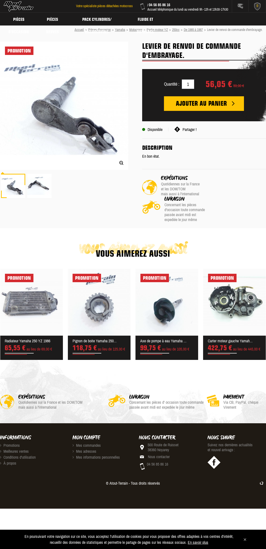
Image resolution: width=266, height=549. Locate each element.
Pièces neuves (53, 18)
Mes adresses (84, 432)
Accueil (79, 30)
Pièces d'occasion (19, 18)
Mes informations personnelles (96, 438)
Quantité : (171, 84)
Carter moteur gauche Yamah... (230, 322)
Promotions (10, 426)
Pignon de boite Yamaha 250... (95, 322)
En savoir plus (198, 542)
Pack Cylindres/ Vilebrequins (99, 18)
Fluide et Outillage (148, 18)
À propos (8, 444)
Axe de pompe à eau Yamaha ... (163, 322)
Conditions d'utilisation (18, 438)
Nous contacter (159, 438)
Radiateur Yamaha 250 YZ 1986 (27, 322)
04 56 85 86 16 (159, 4)
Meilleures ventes (14, 432)
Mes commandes (87, 426)
